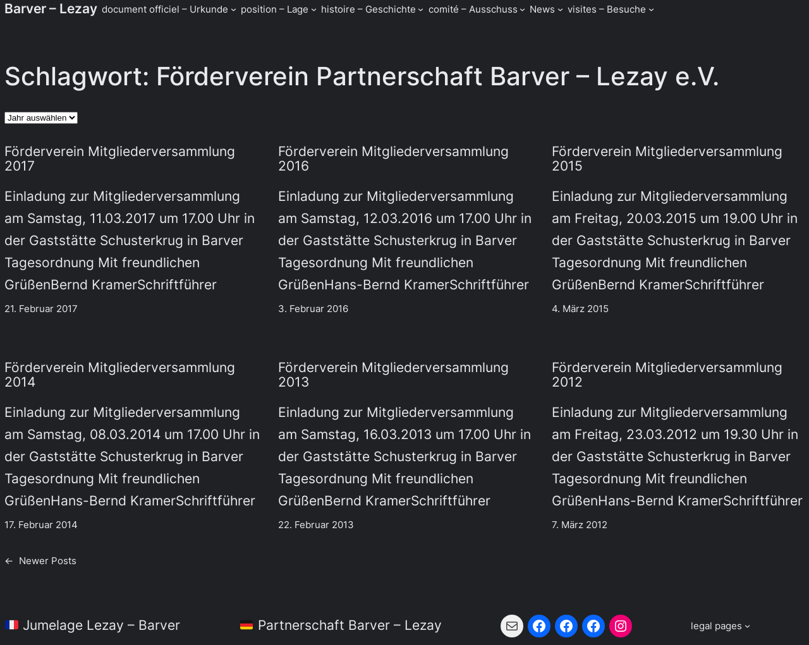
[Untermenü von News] (560, 9)
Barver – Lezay (50, 8)
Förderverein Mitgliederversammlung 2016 (393, 159)
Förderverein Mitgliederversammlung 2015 (667, 159)
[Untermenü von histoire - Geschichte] (420, 9)
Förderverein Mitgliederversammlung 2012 (667, 375)
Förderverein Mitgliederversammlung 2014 (119, 375)
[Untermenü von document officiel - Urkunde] (233, 9)
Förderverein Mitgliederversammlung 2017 (119, 159)
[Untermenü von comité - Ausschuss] (522, 9)
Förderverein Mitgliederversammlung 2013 (393, 375)
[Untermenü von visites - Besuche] (651, 9)
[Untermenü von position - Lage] (314, 9)
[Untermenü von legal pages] (720, 626)
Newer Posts (40, 561)
